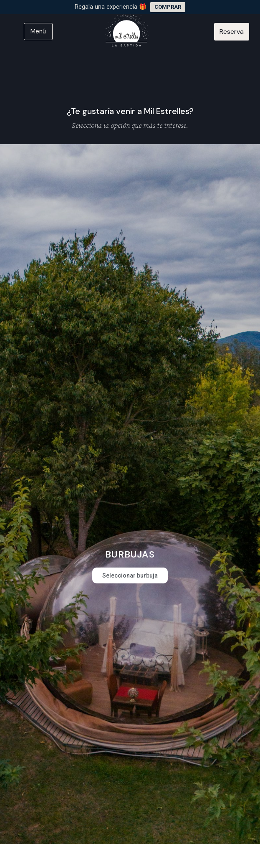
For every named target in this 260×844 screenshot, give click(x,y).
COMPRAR (167, 7)
